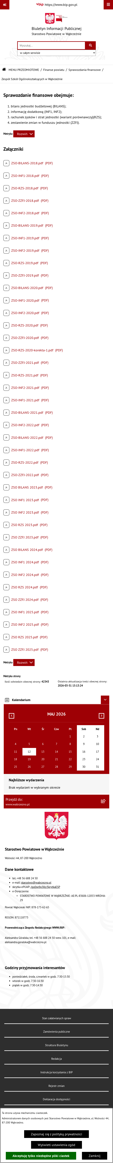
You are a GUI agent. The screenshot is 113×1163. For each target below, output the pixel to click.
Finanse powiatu (53, 70)
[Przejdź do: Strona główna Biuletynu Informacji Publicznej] (4, 70)
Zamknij (94, 1156)
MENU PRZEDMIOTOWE (24, 70)
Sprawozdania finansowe (84, 70)
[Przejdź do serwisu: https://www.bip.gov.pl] (56, 4)
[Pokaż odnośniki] (4, 4)
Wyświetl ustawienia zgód (56, 1145)
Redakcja (56, 1059)
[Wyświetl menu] (108, 4)
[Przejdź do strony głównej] (57, 25)
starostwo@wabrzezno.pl (36, 882)
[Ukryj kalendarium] (105, 700)
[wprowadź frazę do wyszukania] (51, 45)
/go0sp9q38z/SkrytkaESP (45, 887)
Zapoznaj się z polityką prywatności (56, 1134)
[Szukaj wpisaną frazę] (90, 45)
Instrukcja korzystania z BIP (56, 1072)
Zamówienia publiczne (56, 1031)
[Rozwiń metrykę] (24, 133)
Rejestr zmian (56, 1086)
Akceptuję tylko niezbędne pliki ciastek (41, 1156)
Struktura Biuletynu (56, 1045)
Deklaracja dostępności (56, 1099)
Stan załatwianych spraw (56, 1018)
